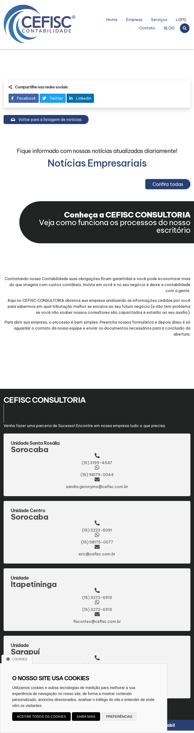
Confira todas (167, 184)
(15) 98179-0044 (97, 474)
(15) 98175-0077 (97, 542)
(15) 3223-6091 (97, 530)
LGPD (181, 19)
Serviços (159, 19)
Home (112, 19)
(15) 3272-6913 (97, 597)
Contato (147, 28)
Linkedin (80, 98)
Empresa (134, 19)
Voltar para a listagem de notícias (46, 119)
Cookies (16, 659)
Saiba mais (86, 716)
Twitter (52, 98)
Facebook (23, 98)
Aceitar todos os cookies (41, 716)
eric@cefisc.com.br (97, 554)
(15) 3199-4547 (97, 462)
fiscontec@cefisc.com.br (97, 621)
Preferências (119, 716)
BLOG (169, 28)
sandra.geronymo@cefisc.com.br (97, 486)
